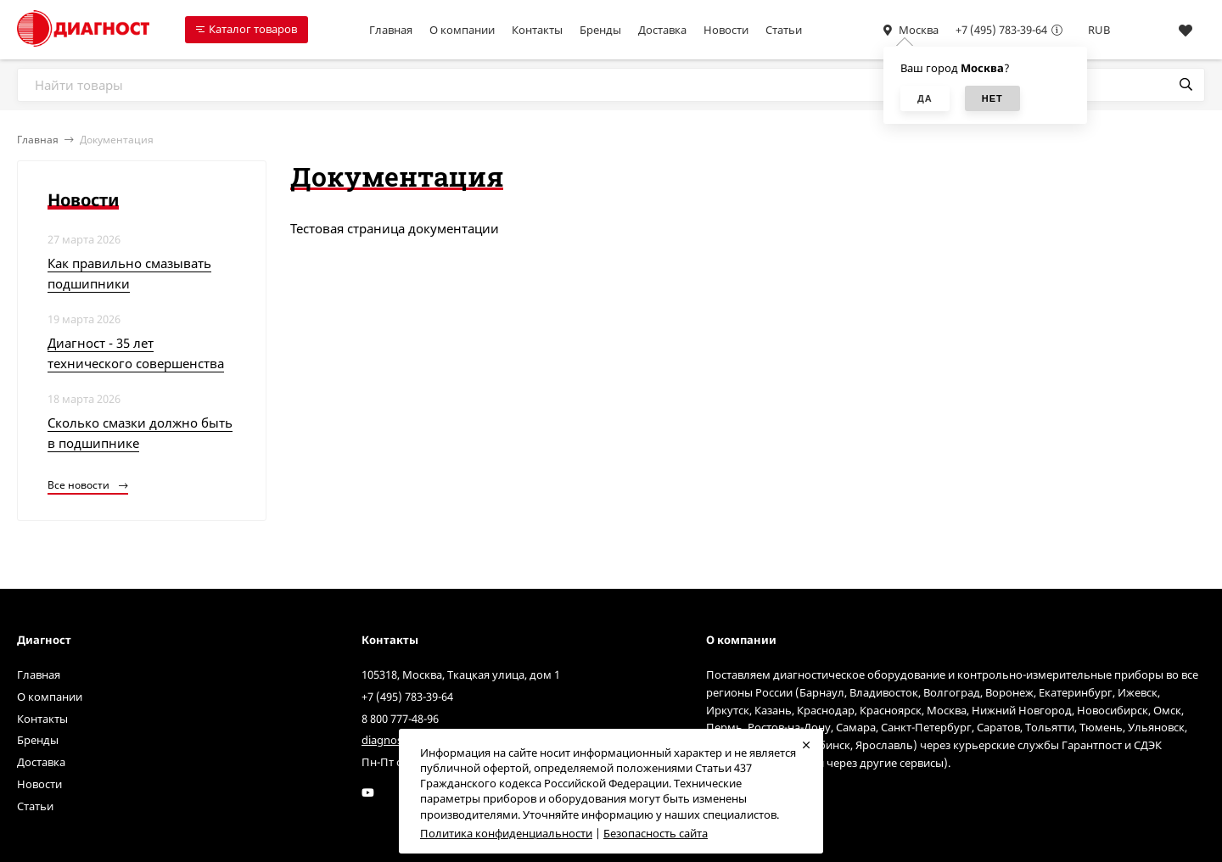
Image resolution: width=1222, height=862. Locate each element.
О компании (462, 29)
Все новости (88, 485)
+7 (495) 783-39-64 (1001, 29)
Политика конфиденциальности (506, 833)
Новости (725, 29)
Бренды (600, 29)
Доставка (662, 29)
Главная (390, 29)
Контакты (537, 29)
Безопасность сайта (655, 833)
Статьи (783, 29)
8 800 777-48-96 (400, 718)
